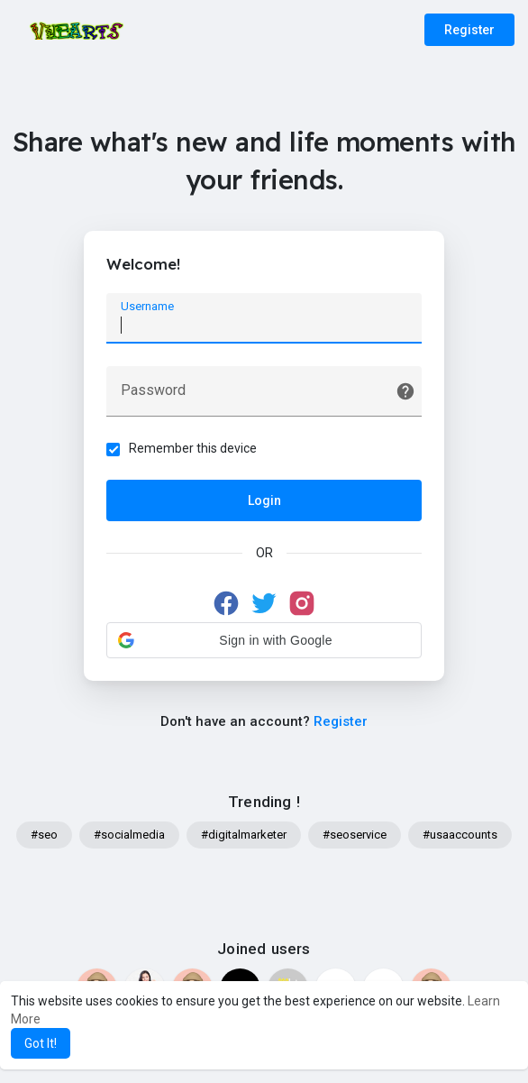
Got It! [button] (40, 1043)
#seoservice (355, 834)
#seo (44, 834)
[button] (264, 640)
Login (264, 500)
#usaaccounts (460, 834)
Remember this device (193, 448)
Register (469, 30)
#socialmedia (129, 834)
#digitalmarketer (244, 834)
